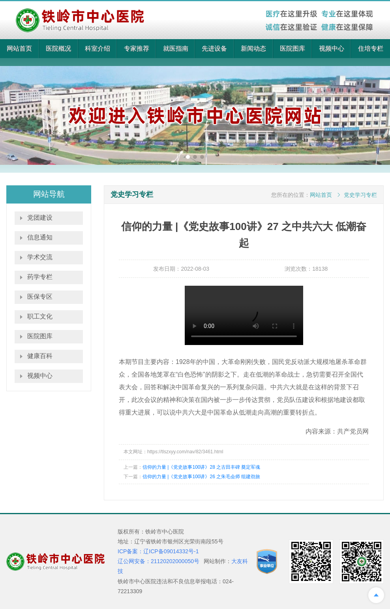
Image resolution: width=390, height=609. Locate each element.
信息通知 (39, 237)
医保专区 (39, 296)
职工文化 (39, 316)
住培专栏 (370, 48)
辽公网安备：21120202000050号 (158, 561)
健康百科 (39, 356)
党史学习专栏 (360, 195)
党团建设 (39, 217)
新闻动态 (253, 48)
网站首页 (19, 48)
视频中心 (331, 48)
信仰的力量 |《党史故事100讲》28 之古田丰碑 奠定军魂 (201, 467)
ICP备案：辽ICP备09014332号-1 (158, 551)
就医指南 (175, 48)
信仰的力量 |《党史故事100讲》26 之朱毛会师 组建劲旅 (201, 476)
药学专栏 (39, 276)
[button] (188, 157)
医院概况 (58, 48)
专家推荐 (136, 48)
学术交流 (39, 257)
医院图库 (292, 48)
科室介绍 (97, 48)
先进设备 (214, 48)
